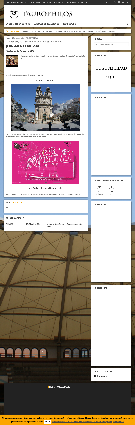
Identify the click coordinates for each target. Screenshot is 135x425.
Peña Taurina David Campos (16, 2)
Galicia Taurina (71, 2)
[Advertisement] (107, 136)
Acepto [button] (47, 422)
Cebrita (28, 42)
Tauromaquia (58, 2)
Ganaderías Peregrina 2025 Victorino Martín (77, 31)
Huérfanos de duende (108, 31)
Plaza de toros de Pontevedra (39, 2)
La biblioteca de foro (18, 24)
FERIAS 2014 (10, 224)
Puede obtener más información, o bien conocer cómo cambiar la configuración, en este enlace (88, 422)
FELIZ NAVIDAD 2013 (33, 224)
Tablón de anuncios (18, 38)
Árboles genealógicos (46, 24)
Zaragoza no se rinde (74, 224)
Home (8, 38)
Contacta (83, 2)
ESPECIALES (69, 24)
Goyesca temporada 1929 (45, 31)
